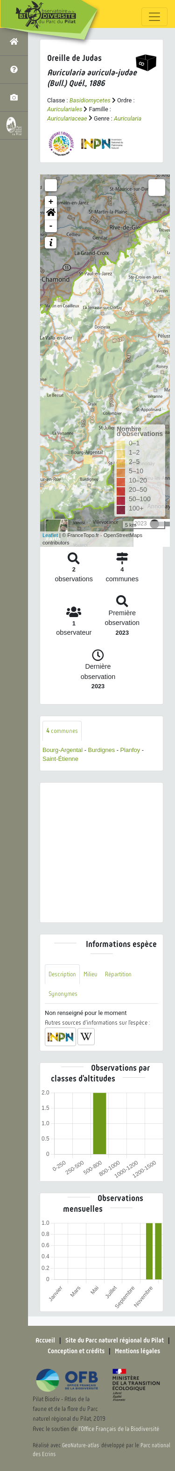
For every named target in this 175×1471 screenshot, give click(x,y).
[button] (51, 214)
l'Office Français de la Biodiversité (118, 1428)
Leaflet (50, 535)
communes (62, 730)
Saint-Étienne (60, 758)
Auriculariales (64, 109)
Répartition (118, 974)
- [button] (51, 226)
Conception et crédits (76, 1351)
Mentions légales (137, 1351)
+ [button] (51, 202)
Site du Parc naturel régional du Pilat (114, 1340)
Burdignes (101, 749)
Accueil (45, 1340)
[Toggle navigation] (154, 16)
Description (62, 974)
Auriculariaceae (67, 118)
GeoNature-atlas (80, 1445)
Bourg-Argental (62, 749)
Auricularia (127, 118)
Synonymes (63, 993)
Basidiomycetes (90, 100)
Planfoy (130, 749)
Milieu (91, 974)
